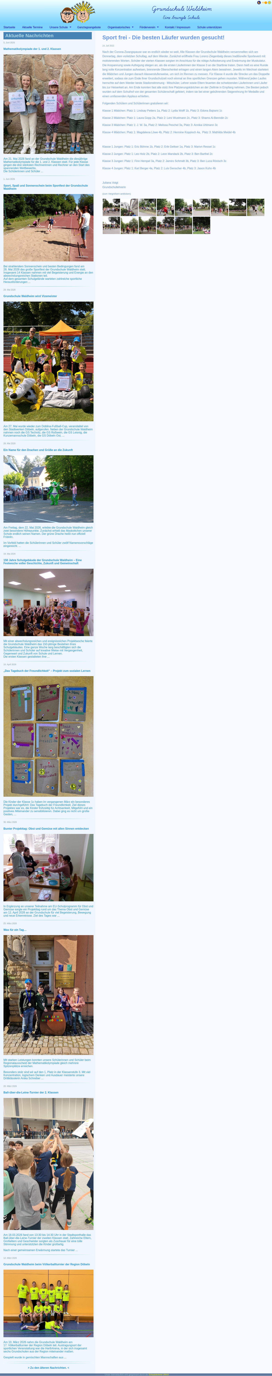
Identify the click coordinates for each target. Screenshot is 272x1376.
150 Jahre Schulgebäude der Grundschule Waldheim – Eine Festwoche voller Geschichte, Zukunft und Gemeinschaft (42, 562)
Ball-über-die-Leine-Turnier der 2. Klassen (30, 1092)
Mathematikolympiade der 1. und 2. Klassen (32, 48)
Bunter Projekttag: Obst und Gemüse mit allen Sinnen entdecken (46, 828)
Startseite (9, 27)
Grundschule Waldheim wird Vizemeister (30, 296)
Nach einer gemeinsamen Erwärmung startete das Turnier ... (40, 1250)
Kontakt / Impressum (177, 27)
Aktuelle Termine (32, 27)
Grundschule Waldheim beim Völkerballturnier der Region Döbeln (46, 1264)
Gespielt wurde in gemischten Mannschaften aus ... (34, 1357)
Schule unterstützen (209, 27)
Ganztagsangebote (89, 27)
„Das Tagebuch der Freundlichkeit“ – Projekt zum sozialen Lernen (46, 670)
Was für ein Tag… (15, 929)
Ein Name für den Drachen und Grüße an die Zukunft (38, 450)
